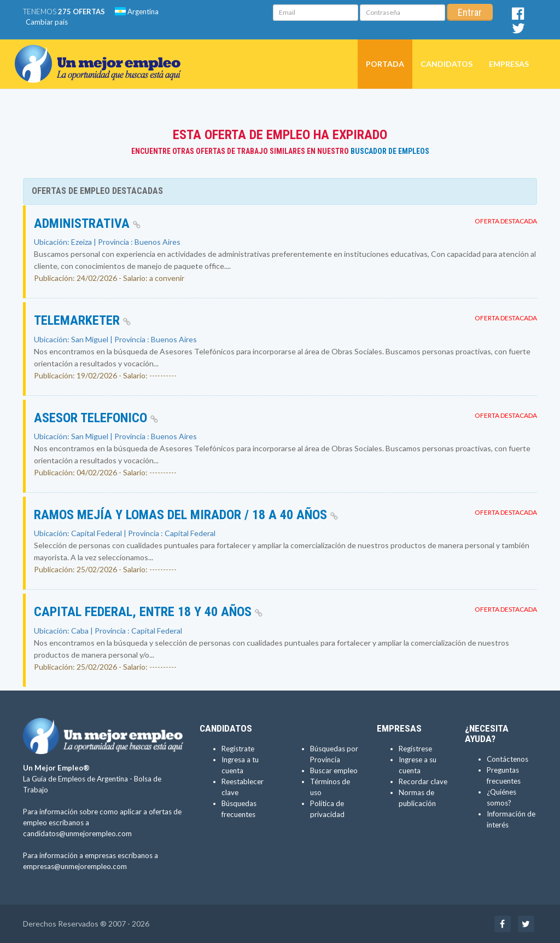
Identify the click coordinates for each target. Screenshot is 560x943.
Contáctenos (507, 759)
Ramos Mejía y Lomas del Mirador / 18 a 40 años (186, 514)
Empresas (509, 63)
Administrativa (87, 223)
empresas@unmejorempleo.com (75, 866)
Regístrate (237, 748)
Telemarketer (82, 320)
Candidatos (446, 63)
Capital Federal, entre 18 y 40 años (148, 611)
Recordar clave (423, 781)
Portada (385, 63)
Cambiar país (47, 22)
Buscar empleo (334, 770)
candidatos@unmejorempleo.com (77, 833)
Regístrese (415, 748)
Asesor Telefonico (96, 418)
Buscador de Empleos (390, 151)
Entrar (470, 12)
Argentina (137, 11)
